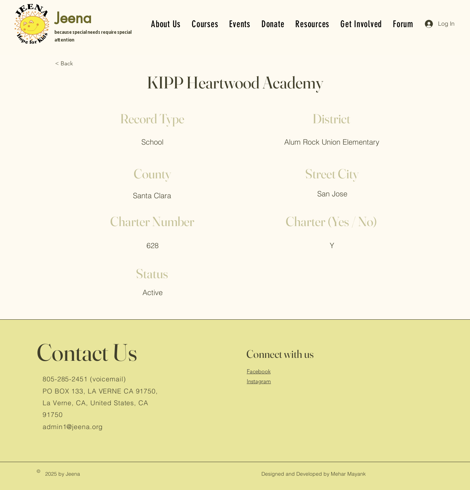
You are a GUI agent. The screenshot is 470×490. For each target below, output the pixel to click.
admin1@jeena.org (73, 426)
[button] (273, 24)
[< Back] (79, 63)
